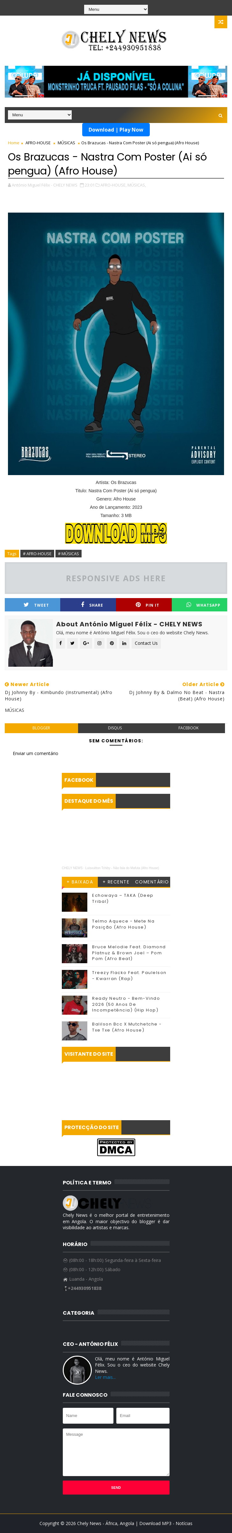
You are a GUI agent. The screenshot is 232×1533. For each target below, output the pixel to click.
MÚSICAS (66, 143)
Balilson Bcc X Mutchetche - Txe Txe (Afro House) (127, 1027)
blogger (41, 728)
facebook (188, 728)
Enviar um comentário (35, 753)
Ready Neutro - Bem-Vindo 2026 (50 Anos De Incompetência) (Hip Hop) (126, 1004)
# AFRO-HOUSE (37, 553)
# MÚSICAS (68, 553)
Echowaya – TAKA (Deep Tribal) (123, 898)
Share (92, 605)
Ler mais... (105, 1377)
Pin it (147, 605)
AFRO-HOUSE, (113, 185)
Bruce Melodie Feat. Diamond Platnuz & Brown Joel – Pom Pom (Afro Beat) (129, 952)
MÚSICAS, (136, 185)
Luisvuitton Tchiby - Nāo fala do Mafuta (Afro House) (122, 868)
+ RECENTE (116, 882)
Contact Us (146, 643)
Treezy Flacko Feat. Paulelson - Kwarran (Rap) (129, 975)
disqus (115, 728)
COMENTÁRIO (152, 882)
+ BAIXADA (80, 882)
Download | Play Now (116, 129)
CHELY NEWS (72, 868)
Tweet (36, 605)
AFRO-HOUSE (38, 143)
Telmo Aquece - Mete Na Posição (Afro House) (123, 924)
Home (13, 143)
